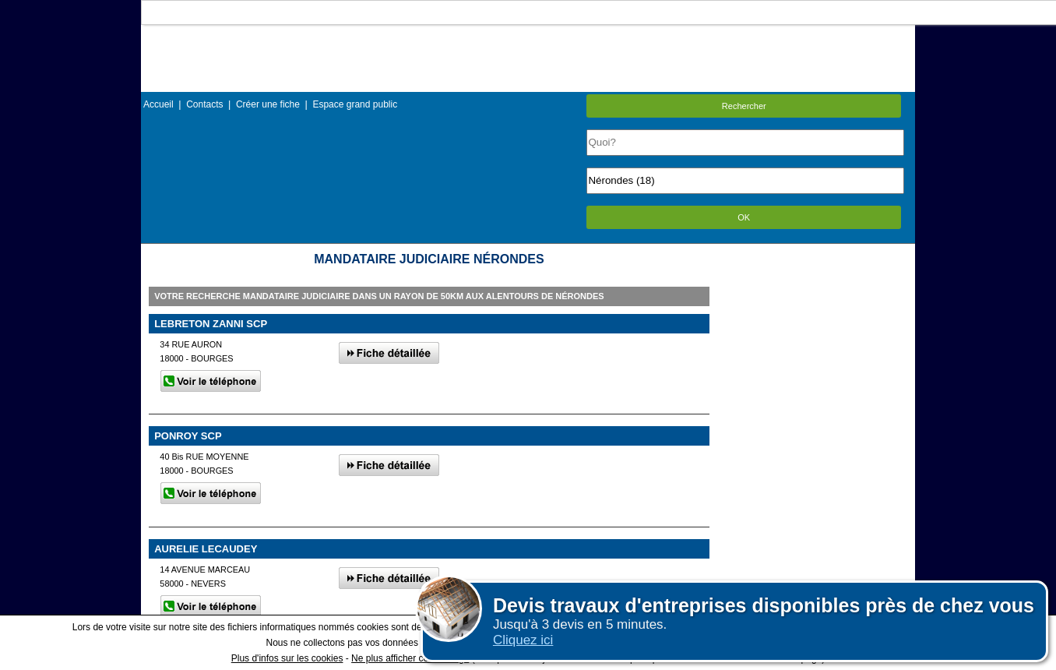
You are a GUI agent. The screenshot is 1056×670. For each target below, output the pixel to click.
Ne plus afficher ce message (410, 658)
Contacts (204, 104)
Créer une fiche (268, 104)
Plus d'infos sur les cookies (287, 658)
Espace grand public (354, 104)
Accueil (158, 104)
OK (743, 217)
